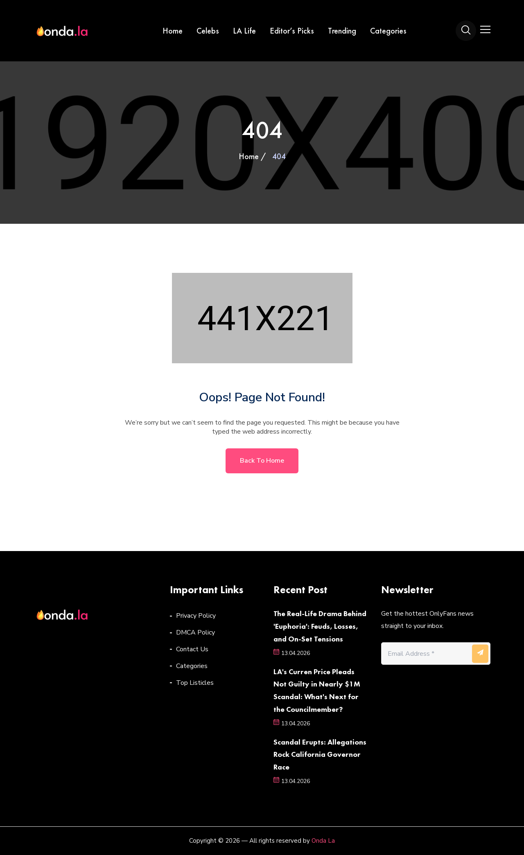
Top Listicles (195, 682)
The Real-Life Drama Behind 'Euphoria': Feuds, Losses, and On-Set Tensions (319, 626)
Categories (388, 30)
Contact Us (192, 649)
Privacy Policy (196, 615)
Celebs (207, 30)
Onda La (323, 841)
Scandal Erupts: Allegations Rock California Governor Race (319, 754)
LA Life (244, 30)
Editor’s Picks (292, 30)
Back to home (262, 460)
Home (173, 30)
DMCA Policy (195, 632)
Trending (342, 30)
